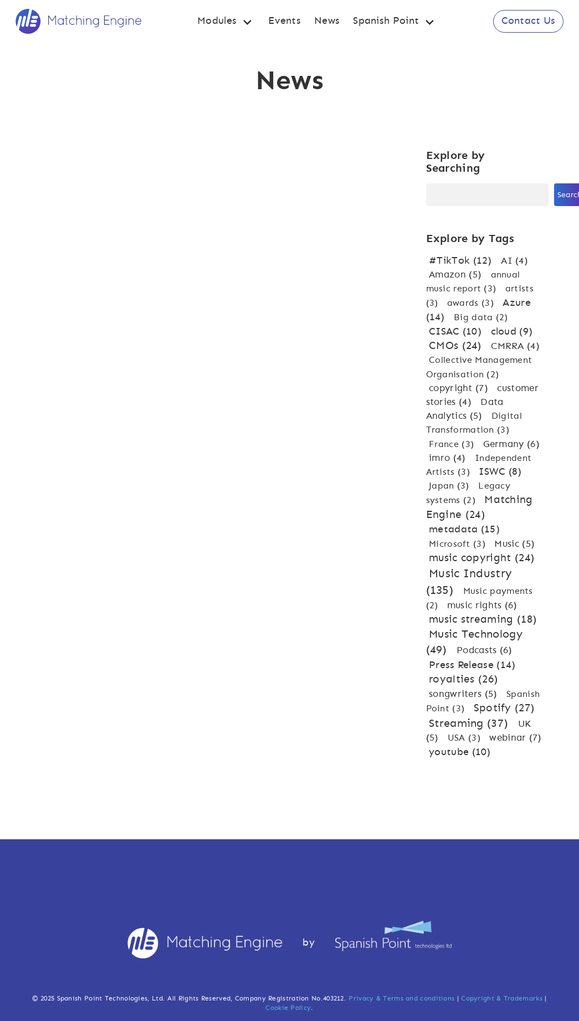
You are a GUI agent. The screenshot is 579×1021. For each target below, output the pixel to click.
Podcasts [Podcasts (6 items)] (485, 650)
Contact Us (528, 21)
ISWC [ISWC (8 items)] (500, 472)
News (327, 21)
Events (284, 21)
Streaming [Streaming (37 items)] (470, 723)
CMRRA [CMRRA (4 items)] (515, 346)
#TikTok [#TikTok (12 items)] (462, 261)
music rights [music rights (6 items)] (482, 605)
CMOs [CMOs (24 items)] (457, 346)
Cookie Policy (288, 1007)
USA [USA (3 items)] (465, 737)
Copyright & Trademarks (501, 998)
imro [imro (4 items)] (449, 458)
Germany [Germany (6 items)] (511, 444)
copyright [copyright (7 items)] (460, 388)
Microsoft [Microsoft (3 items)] (458, 544)
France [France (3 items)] (452, 444)
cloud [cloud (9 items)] (512, 332)
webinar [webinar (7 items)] (515, 737)
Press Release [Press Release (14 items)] (472, 665)
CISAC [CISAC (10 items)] (456, 332)
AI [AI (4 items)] (514, 260)
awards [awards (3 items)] (471, 303)
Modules (217, 21)
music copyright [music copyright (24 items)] (481, 558)
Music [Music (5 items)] (514, 543)
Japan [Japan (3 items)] (450, 485)
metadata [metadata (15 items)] (464, 529)
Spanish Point (386, 21)
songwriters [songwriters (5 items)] (464, 694)
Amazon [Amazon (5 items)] (456, 274)
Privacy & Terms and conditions (401, 998)
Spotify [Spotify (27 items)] (504, 708)
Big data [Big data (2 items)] (481, 317)
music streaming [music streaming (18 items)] (482, 619)
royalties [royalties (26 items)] (463, 679)
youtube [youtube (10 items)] (460, 752)
